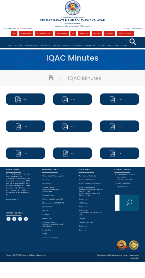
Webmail (83, 207)
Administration (30, 45)
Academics (44, 45)
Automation (84, 226)
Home (10, 45)
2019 (120, 126)
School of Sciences (87, 180)
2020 (72, 126)
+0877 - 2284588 (124, 183)
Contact (124, 45)
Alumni (46, 214)
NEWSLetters (83, 203)
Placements (88, 45)
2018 (25, 153)
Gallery (117, 45)
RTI (14, 33)
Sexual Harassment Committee (51, 190)
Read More (11, 199)
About (17, 45)
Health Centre (48, 207)
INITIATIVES (47, 184)
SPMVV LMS (83, 211)
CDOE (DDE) (101, 45)
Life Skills (82, 218)
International (77, 45)
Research (84, 33)
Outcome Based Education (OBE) (90, 213)
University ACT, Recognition (54, 176)
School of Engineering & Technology (89, 194)
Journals (83, 199)
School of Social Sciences (90, 184)
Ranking (65, 45)
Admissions (26, 33)
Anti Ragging (49, 187)
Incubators (62, 33)
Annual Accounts (50, 238)
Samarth (83, 230)
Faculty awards (85, 222)
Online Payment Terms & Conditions (53, 225)
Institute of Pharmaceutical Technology (90, 190)
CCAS (45, 234)
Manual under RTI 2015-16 (53, 203)
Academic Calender (87, 176)
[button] (133, 41)
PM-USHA (109, 33)
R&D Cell (97, 33)
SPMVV (25, 255)
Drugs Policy (48, 195)
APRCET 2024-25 (125, 33)
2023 (119, 99)
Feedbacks (47, 218)
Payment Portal (44, 33)
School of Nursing (87, 187)
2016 (119, 153)
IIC (73, 33)
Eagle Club (47, 230)
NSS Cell (45, 211)
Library (46, 180)
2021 (25, 126)
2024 (72, 99)
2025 (25, 99)
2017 (72, 153)
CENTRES (110, 45)
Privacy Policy (49, 222)
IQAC (55, 45)
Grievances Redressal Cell (53, 199)
